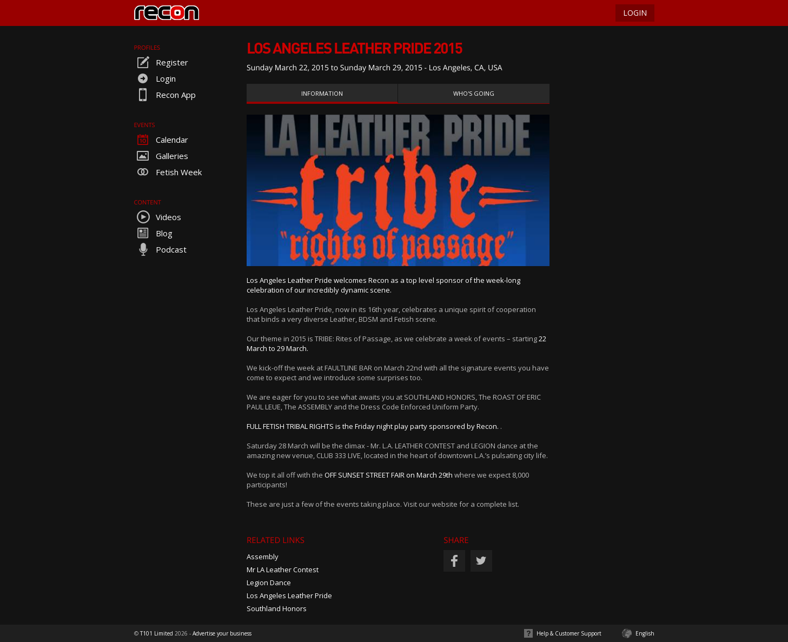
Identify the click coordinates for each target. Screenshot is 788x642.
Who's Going (473, 93)
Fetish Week (168, 172)
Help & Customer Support (569, 633)
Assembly (263, 556)
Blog (153, 233)
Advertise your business (222, 633)
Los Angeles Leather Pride (289, 595)
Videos (157, 217)
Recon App (165, 95)
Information (322, 93)
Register (161, 62)
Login (155, 78)
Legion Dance (269, 582)
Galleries (161, 156)
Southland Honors (277, 608)
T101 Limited (156, 633)
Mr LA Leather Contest (283, 569)
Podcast (160, 249)
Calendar (161, 139)
